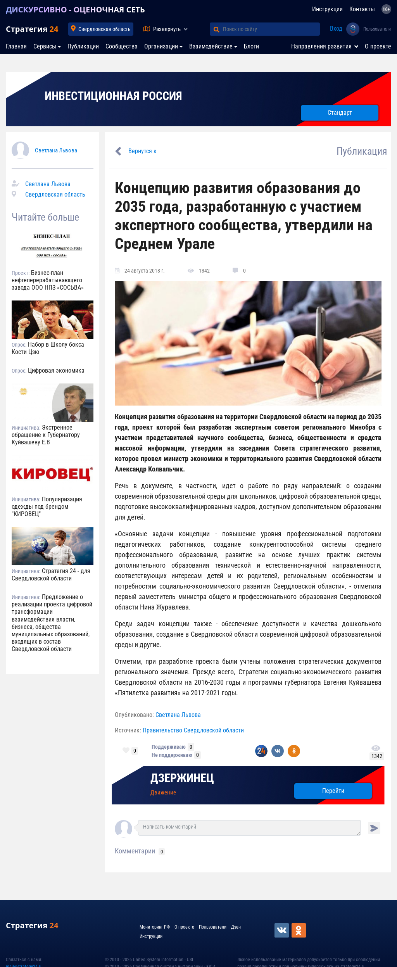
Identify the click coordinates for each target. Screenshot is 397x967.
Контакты (362, 9)
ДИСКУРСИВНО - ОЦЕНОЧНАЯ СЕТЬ (75, 9)
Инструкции (327, 9)
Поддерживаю (169, 747)
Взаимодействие (211, 46)
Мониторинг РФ (155, 927)
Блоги (251, 46)
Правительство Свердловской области (193, 730)
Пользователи (377, 29)
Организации (161, 46)
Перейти (333, 790)
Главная (16, 46)
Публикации (83, 46)
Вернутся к (142, 151)
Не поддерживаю (172, 755)
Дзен (236, 927)
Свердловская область (104, 29)
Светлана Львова (56, 150)
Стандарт (340, 112)
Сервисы (44, 46)
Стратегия (32, 29)
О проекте (378, 46)
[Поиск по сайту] (271, 29)
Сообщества (121, 46)
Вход (336, 28)
